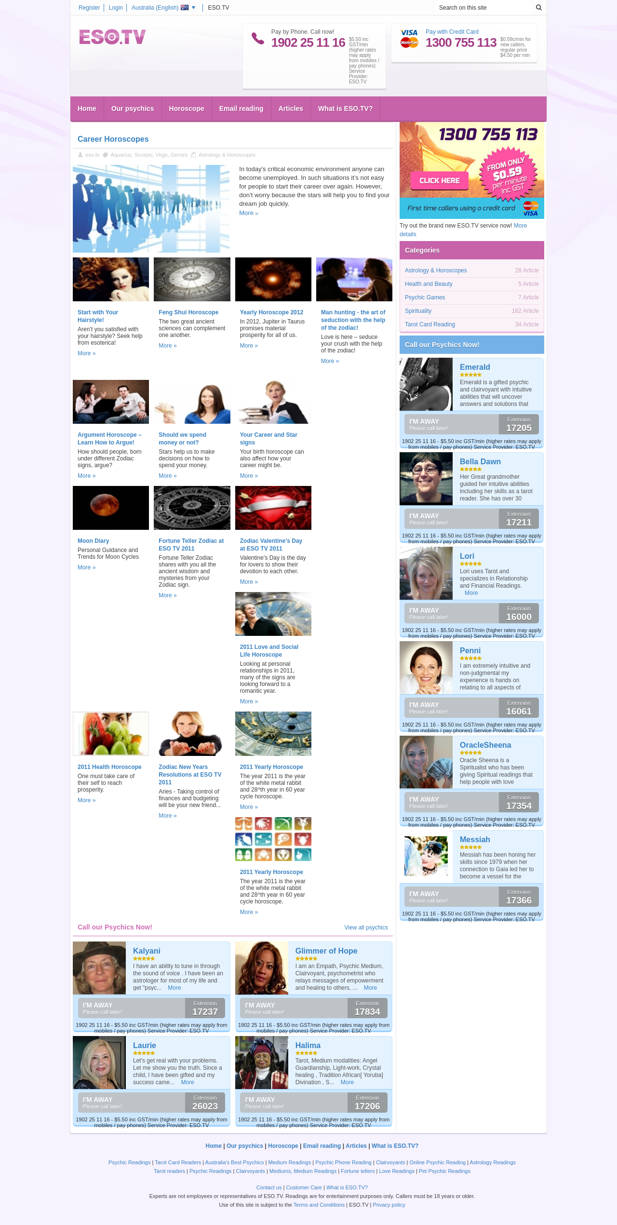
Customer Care (304, 1187)
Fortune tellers (358, 1171)
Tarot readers (169, 1171)
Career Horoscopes (113, 139)
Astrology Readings (493, 1162)
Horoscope (186, 108)
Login (116, 7)
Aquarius (120, 155)
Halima (308, 1045)
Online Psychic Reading (437, 1162)
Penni (470, 650)
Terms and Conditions (319, 1205)
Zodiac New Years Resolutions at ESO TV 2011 (190, 775)
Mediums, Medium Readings (302, 1171)
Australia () (160, 7)
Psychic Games (425, 297)
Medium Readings (289, 1162)
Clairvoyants (390, 1162)
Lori (467, 556)
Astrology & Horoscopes (227, 155)
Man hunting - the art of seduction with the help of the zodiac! (353, 320)
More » (86, 353)
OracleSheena (485, 745)
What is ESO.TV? (345, 108)
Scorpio (143, 155)
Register (89, 7)
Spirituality (418, 311)
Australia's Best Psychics (234, 1162)
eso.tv (92, 155)
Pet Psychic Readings (444, 1171)
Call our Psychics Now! (442, 345)
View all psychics (366, 927)
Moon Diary (93, 541)
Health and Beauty (429, 284)
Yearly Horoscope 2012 (271, 312)
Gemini (179, 155)
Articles (291, 108)
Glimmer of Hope (326, 951)
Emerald (475, 367)
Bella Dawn (480, 462)
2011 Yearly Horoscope (271, 767)
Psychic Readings (129, 1162)
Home (87, 108)
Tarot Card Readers (178, 1162)
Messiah (475, 839)
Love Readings (397, 1171)
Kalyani (147, 951)
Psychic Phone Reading (343, 1162)
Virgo (161, 155)
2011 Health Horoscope (110, 767)
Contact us (269, 1187)
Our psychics (132, 108)
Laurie (144, 1045)
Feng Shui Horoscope (188, 312)
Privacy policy (389, 1205)
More (246, 212)
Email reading (241, 108)
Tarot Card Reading (430, 324)
